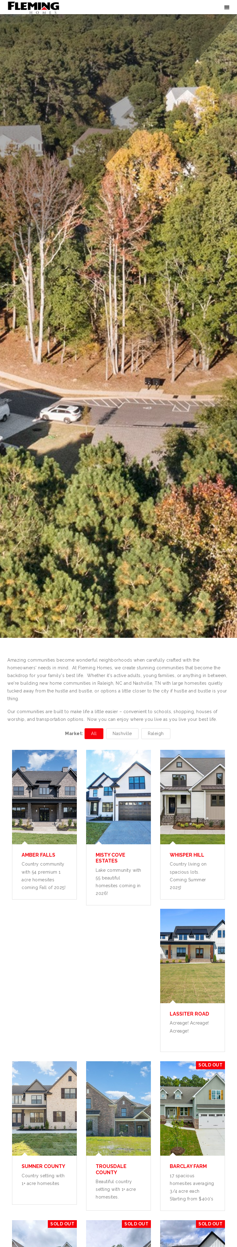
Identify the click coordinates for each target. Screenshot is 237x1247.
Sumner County (43, 1166)
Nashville (122, 733)
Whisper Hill (187, 855)
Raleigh (156, 733)
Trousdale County (111, 1169)
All (94, 733)
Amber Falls (38, 855)
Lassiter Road (189, 1014)
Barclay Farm (188, 1166)
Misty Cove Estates (110, 858)
